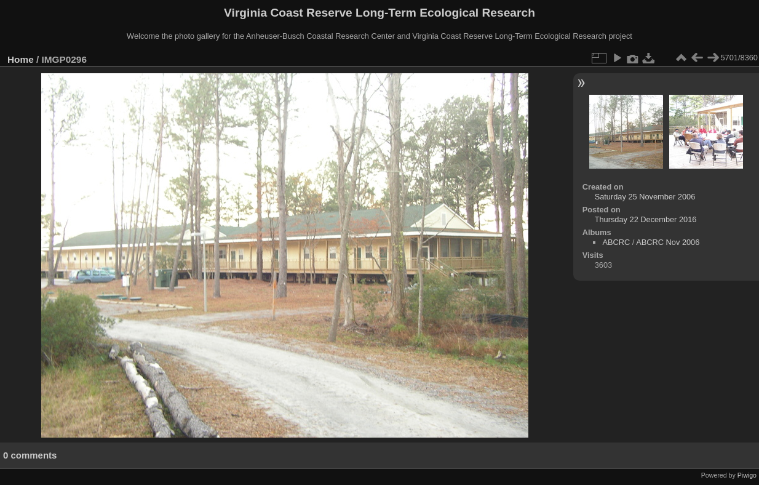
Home (20, 59)
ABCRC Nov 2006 (667, 242)
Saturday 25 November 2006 (645, 196)
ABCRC (616, 242)
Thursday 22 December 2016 (646, 219)
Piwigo (747, 475)
